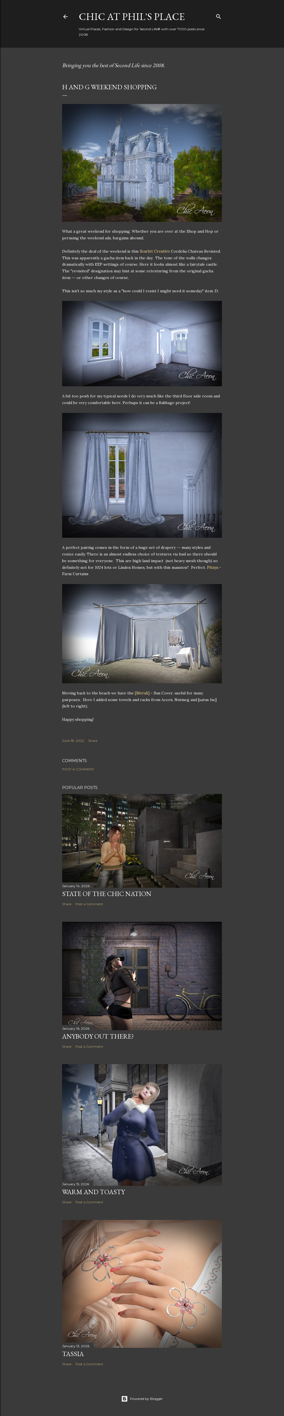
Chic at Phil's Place (132, 16)
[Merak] (142, 693)
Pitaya (212, 567)
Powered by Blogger (142, 1398)
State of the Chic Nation (106, 893)
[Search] (218, 15)
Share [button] (92, 741)
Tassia (73, 1353)
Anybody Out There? (98, 1036)
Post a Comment (78, 769)
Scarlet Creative (155, 251)
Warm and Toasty (93, 1191)
